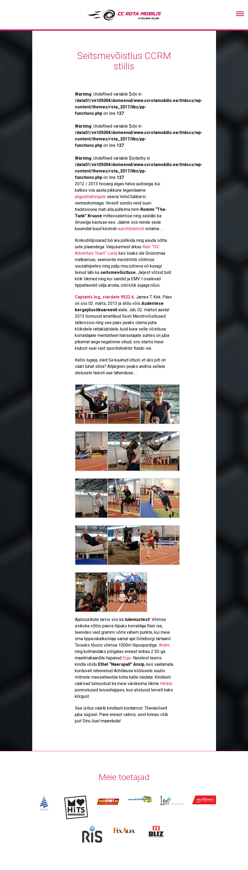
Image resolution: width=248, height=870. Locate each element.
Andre (164, 645)
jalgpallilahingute (90, 196)
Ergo (127, 657)
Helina (166, 683)
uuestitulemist (130, 228)
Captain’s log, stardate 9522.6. (105, 297)
